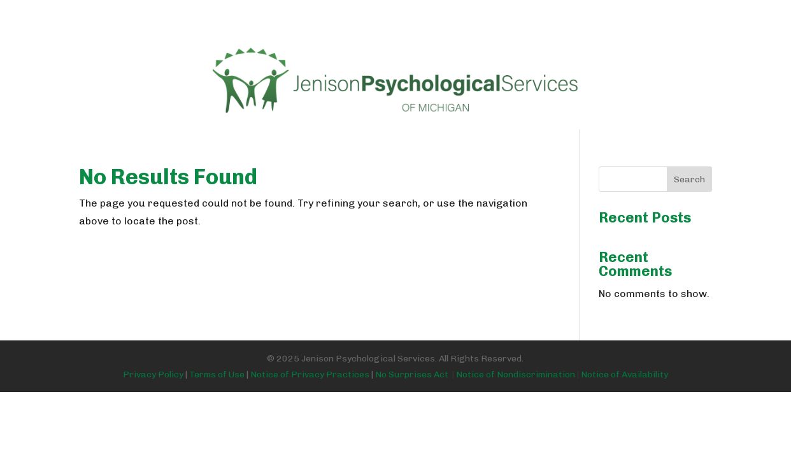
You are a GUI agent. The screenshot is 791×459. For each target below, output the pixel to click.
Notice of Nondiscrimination (515, 374)
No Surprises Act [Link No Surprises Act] (415, 374)
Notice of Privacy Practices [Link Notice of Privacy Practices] (309, 374)
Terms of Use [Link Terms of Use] (217, 374)
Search (689, 179)
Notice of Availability (624, 374)
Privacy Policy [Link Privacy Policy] (153, 374)
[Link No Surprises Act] (578, 374)
